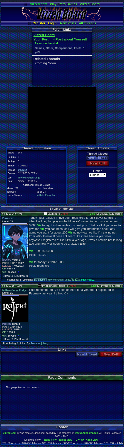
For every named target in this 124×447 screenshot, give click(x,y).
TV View (79, 439)
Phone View (50, 439)
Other (49, 48)
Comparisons (63, 48)
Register (39, 23)
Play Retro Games (63, 4)
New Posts (68, 23)
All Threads (87, 23)
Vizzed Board (90, 4)
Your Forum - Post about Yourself (61, 39)
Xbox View (92, 439)
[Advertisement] (62, 115)
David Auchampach (86, 433)
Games (39, 48)
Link (92, 214)
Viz (39, 225)
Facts (77, 48)
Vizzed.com (38, 4)
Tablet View (65, 439)
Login (52, 23)
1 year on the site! (46, 43)
